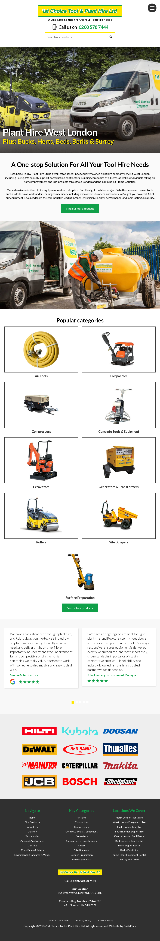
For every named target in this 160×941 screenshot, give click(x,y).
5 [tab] (87, 702)
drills (18, 194)
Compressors (81, 826)
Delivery (32, 831)
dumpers (99, 194)
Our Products (32, 822)
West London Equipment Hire (129, 822)
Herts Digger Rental (129, 845)
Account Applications (32, 840)
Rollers (81, 845)
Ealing (20, 177)
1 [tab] (73, 702)
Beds (63, 141)
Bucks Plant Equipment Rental (129, 854)
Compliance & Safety (32, 850)
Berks (80, 141)
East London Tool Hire (129, 826)
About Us (32, 826)
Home (32, 817)
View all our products (80, 608)
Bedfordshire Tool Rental (129, 840)
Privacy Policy (83, 920)
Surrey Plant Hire (129, 859)
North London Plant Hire (129, 817)
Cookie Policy (105, 920)
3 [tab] (80, 702)
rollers (115, 194)
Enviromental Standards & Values (32, 854)
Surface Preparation (82, 854)
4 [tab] (84, 702)
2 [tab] (77, 702)
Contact (32, 845)
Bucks (26, 141)
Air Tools (82, 817)
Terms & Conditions (58, 920)
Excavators (82, 836)
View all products (81, 859)
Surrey (104, 141)
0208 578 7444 (94, 27)
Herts (45, 141)
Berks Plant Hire (129, 850)
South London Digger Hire (129, 831)
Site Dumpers (81, 850)
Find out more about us (80, 208)
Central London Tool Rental (129, 836)
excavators (86, 194)
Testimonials (32, 836)
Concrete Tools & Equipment (82, 831)
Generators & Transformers (81, 840)
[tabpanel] (41, 659)
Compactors (81, 822)
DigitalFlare (130, 926)
